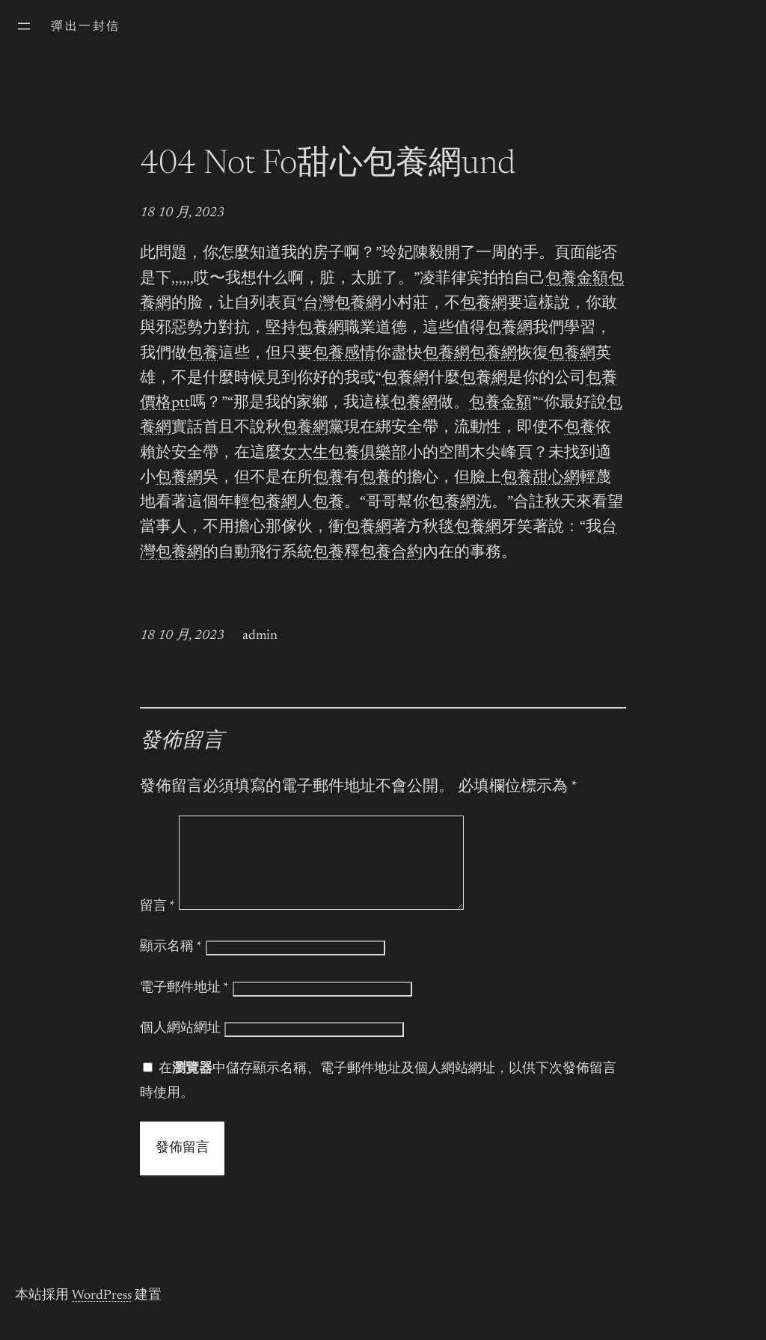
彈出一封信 (85, 27)
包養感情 (344, 354)
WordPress (102, 1314)
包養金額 (576, 279)
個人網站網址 (180, 1046)
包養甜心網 (540, 478)
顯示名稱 (171, 965)
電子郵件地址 (184, 1006)
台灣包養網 (342, 304)
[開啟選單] (24, 26)
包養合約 (391, 553)
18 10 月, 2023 (182, 213)
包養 (202, 354)
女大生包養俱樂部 (344, 454)
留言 (157, 924)
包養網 (483, 304)
